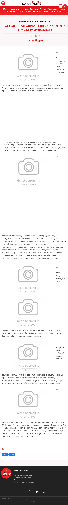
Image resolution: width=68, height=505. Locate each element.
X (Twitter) (5, 454)
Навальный (30, 11)
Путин (45, 11)
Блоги (62, 9)
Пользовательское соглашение (25, 480)
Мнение (6, 9)
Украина (13, 11)
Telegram (12, 454)
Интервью (24, 9)
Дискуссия (15, 9)
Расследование (53, 9)
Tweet (4, 449)
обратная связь (20, 470)
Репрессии (34, 9)
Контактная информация (23, 475)
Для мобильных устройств (23, 482)
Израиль (21, 11)
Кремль (52, 11)
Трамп (39, 11)
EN (60, 6)
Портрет (43, 9)
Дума (59, 11)
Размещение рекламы (22, 477)
